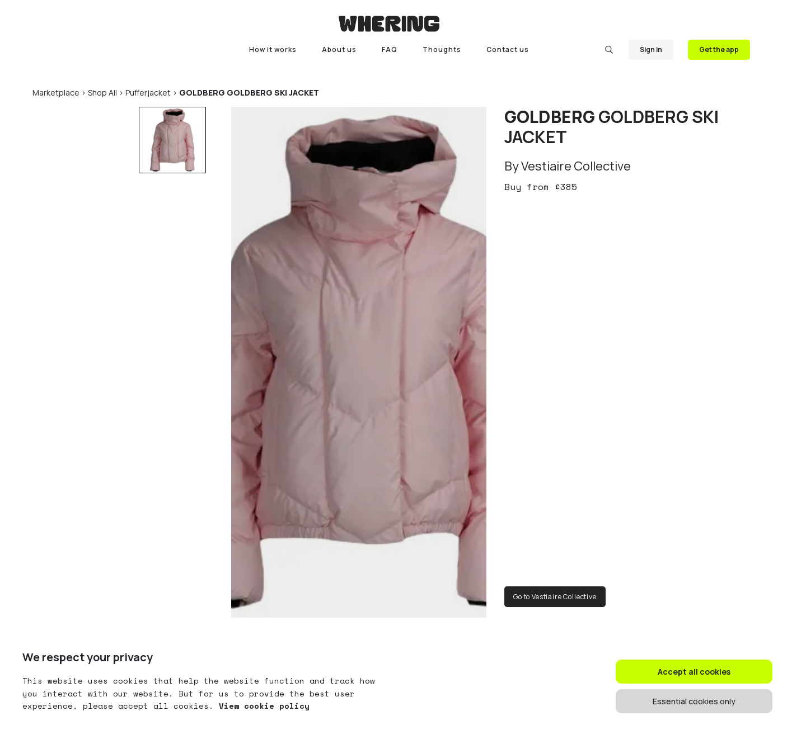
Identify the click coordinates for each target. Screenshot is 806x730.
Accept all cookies (694, 671)
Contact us (507, 49)
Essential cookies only (694, 701)
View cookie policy (262, 706)
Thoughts (442, 49)
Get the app (719, 49)
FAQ (389, 49)
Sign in (651, 49)
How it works (273, 49)
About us (339, 49)
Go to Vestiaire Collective (555, 596)
